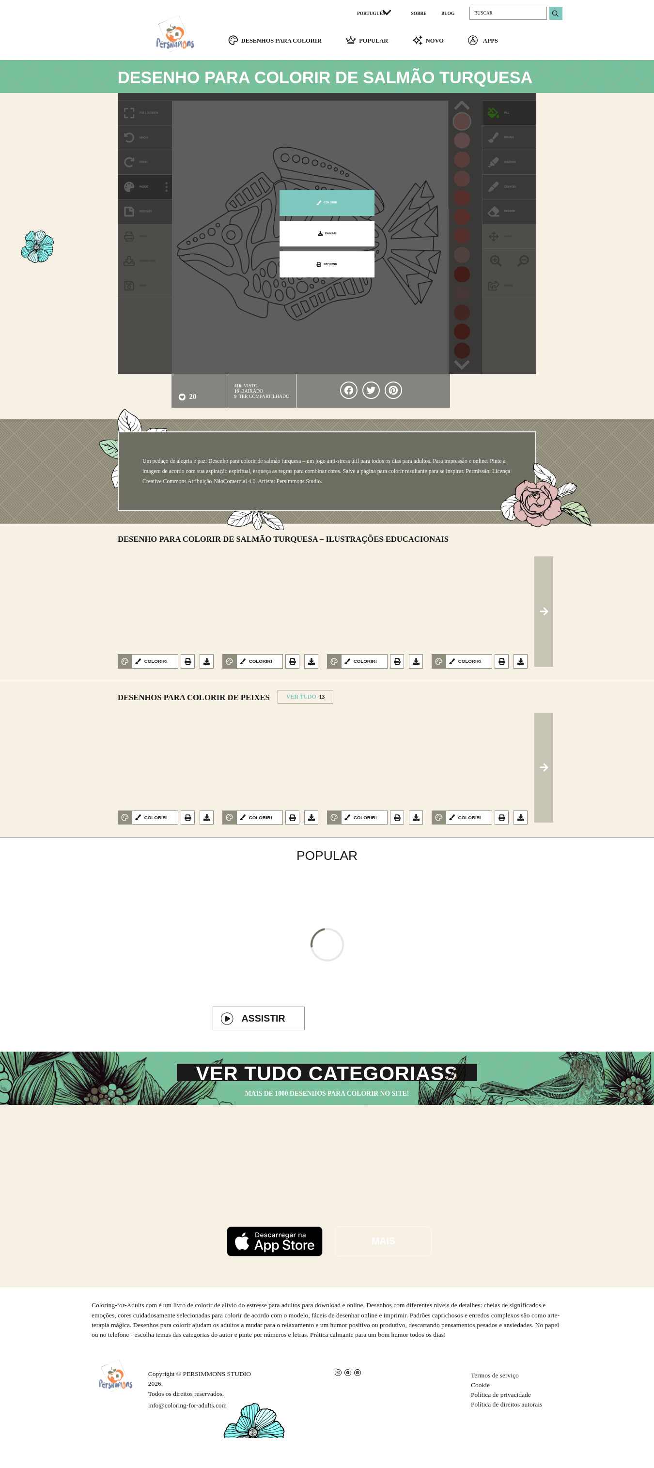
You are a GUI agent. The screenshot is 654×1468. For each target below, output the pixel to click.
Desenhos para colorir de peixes (194, 702)
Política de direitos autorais (506, 1434)
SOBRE (419, 13)
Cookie (480, 1415)
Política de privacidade (501, 1425)
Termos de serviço (495, 1405)
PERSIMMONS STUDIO (217, 1404)
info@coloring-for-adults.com (187, 1435)
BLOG (447, 13)
